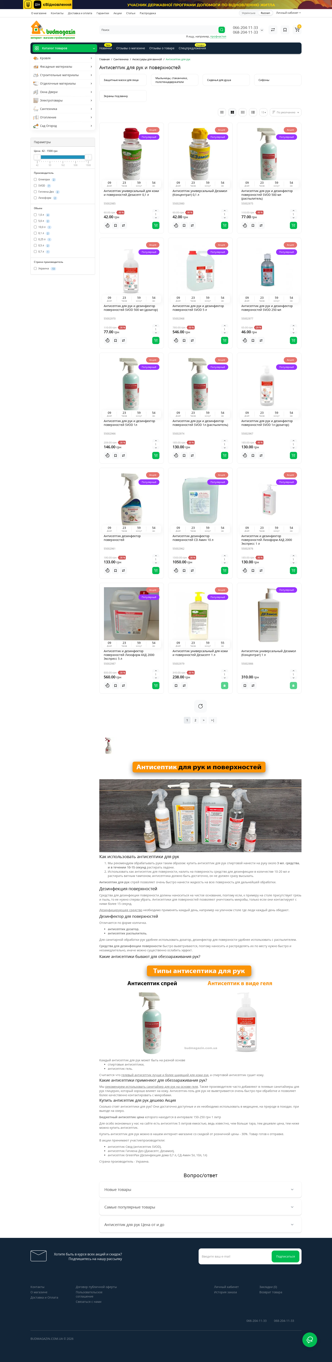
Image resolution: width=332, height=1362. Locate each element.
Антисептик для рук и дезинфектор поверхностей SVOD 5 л (198, 308)
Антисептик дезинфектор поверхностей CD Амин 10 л (193, 538)
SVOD (42, 186)
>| (212, 720)
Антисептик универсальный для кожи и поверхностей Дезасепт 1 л (200, 653)
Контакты (57, 13)
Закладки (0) (268, 1287)
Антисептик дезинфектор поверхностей (122, 538)
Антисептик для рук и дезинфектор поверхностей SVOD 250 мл (267, 308)
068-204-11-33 (245, 32)
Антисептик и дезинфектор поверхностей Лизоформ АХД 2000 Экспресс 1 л (266, 540)
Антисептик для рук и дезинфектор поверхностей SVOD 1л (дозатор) (267, 423)
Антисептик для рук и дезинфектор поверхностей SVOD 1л (129, 423)
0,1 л (42, 233)
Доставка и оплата (80, 13)
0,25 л (42, 239)
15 (262, 112)
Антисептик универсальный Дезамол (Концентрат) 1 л (268, 653)
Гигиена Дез (47, 192)
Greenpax (45, 179)
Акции (117, 13)
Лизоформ (45, 198)
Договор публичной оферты (96, 1287)
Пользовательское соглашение (89, 1294)
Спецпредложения (192, 46)
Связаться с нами (88, 1302)
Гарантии (103, 13)
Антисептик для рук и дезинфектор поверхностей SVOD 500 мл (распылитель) (267, 194)
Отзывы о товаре (161, 48)
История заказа (225, 1292)
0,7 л (42, 252)
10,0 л (42, 227)
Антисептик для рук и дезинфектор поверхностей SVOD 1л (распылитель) (200, 423)
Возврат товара (270, 1292)
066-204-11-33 (245, 27)
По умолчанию (286, 112)
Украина (45, 268)
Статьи (130, 13)
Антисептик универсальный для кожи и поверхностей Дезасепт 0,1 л (131, 193)
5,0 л (42, 221)
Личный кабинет (226, 1287)
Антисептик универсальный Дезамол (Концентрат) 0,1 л (200, 193)
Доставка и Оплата (44, 1297)
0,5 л (42, 245)
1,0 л (42, 215)
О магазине (38, 13)
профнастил (218, 36)
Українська (248, 13)
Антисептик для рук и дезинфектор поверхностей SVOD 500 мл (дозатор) (131, 308)
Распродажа (148, 13)
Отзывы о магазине (130, 48)
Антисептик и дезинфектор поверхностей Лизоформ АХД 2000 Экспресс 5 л (129, 655)
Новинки (105, 46)
